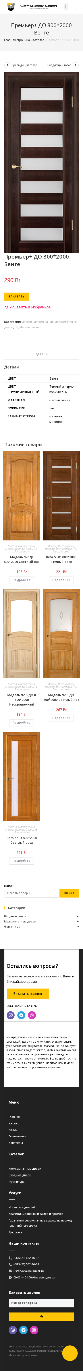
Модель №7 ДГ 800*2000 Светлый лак (22, 559)
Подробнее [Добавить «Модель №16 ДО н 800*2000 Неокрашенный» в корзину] (22, 722)
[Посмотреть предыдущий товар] (7, 65)
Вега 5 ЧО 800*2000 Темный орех (61, 559)
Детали (42, 354)
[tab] (41, 354)
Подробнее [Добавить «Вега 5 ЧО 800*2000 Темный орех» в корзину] (61, 580)
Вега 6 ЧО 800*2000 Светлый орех (22, 840)
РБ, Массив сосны (26, 550)
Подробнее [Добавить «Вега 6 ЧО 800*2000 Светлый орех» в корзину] (22, 861)
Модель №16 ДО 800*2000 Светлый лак (61, 697)
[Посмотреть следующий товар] (76, 65)
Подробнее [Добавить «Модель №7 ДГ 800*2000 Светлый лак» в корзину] (22, 580)
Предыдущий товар (24, 65)
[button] (66, 6)
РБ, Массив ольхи (27, 327)
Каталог (38, 40)
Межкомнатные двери (19, 549)
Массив (26, 322)
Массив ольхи (43, 322)
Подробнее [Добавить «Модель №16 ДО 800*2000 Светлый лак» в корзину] (61, 718)
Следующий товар (59, 65)
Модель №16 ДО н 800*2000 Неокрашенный (21, 699)
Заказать (17, 296)
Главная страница (17, 40)
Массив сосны (26, 546)
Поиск (9, 886)
